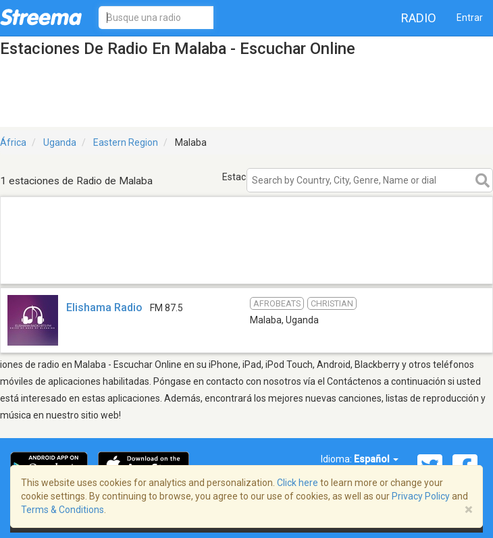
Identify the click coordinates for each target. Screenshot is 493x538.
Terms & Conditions (62, 509)
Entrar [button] (470, 17)
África (13, 142)
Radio (418, 18)
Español (376, 459)
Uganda (59, 142)
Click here (297, 482)
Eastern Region (125, 142)
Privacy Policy (421, 496)
